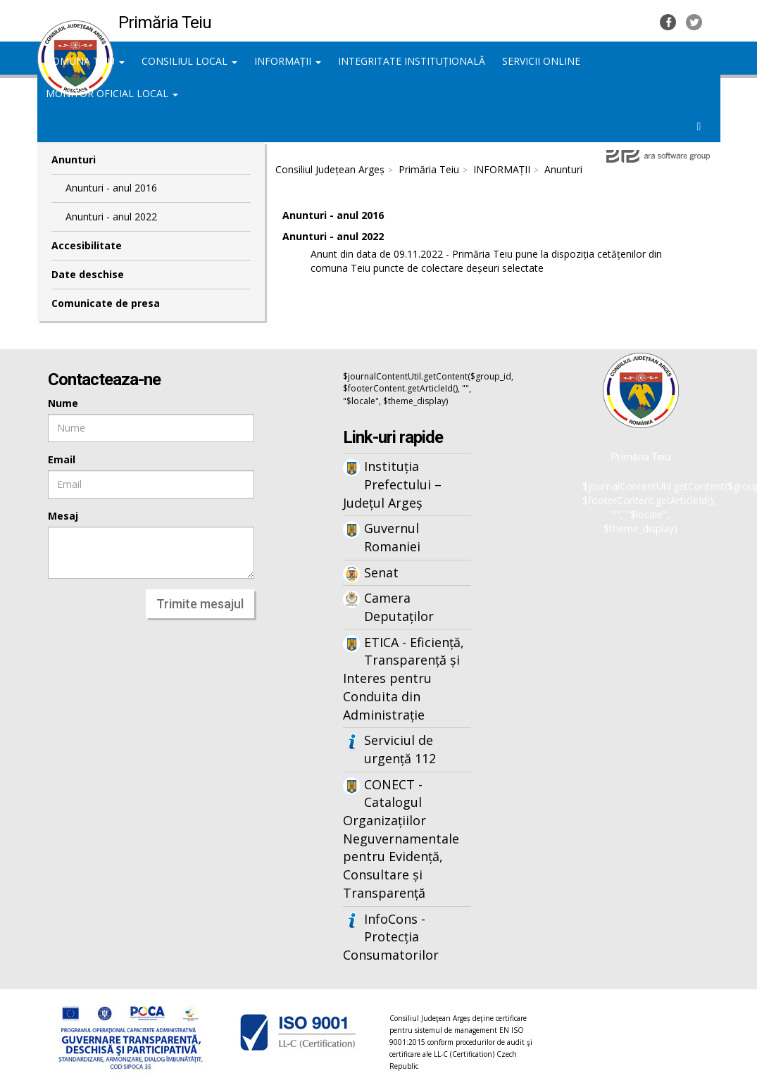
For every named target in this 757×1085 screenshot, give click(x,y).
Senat (381, 572)
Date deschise (87, 274)
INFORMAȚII (287, 61)
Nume (63, 403)
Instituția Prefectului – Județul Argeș (392, 484)
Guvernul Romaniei (392, 537)
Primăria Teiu (429, 169)
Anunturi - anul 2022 (111, 216)
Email (61, 459)
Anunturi (563, 169)
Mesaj (63, 515)
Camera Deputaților (399, 607)
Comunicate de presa (105, 303)
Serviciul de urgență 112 (400, 749)
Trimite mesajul (200, 603)
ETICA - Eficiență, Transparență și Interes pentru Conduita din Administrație (403, 678)
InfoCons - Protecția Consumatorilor (391, 936)
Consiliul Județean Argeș (329, 169)
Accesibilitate (86, 245)
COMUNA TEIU (85, 61)
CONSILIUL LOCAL (189, 61)
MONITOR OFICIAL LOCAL (112, 93)
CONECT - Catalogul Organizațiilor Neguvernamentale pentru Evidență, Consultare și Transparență (401, 838)
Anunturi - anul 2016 (111, 187)
